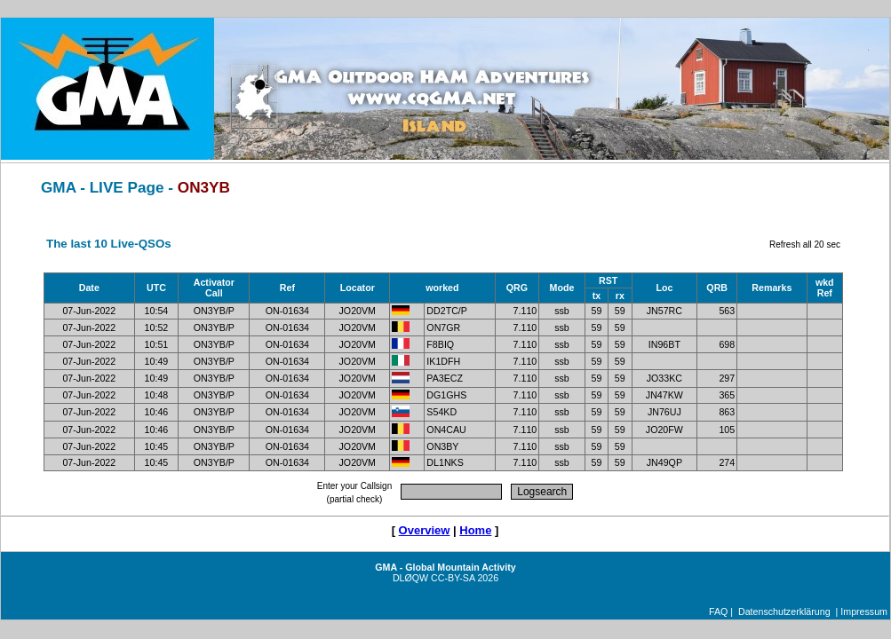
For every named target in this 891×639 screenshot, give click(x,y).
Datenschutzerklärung (784, 611)
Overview (424, 530)
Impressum (863, 611)
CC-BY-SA (452, 577)
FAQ (718, 611)
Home (475, 530)
